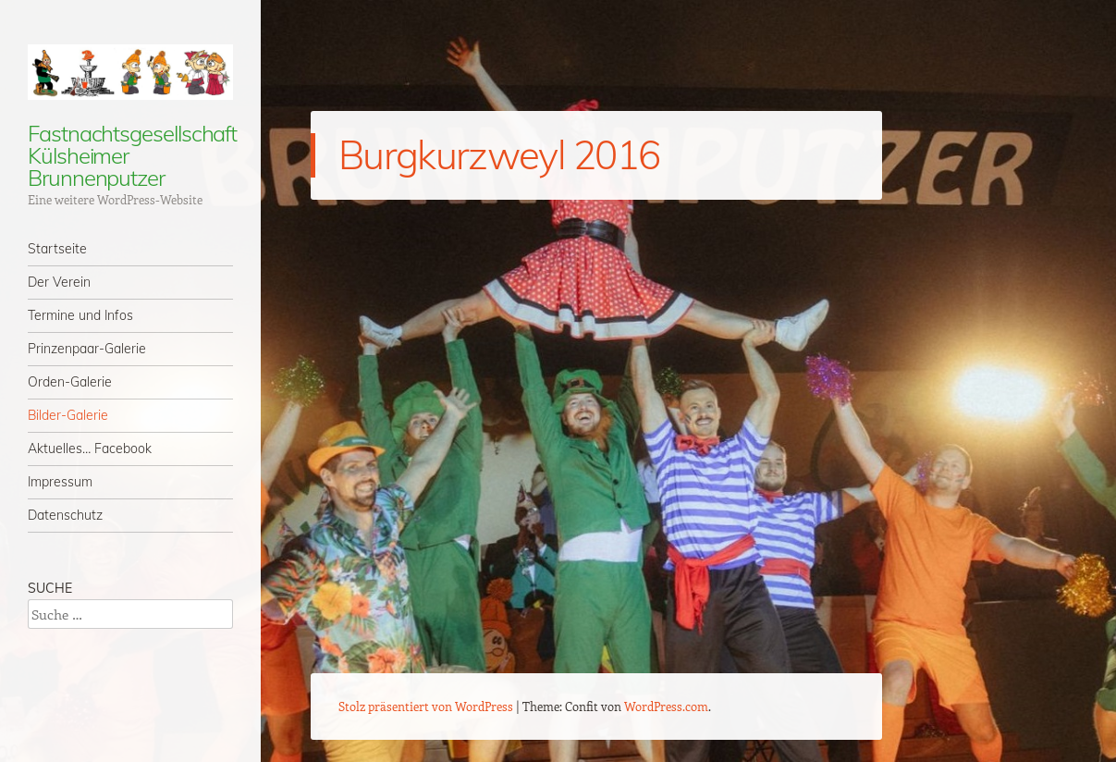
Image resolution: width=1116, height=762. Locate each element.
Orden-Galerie (70, 382)
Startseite (57, 248)
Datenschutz (65, 515)
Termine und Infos (80, 315)
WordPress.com (666, 706)
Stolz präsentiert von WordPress (425, 706)
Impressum (60, 481)
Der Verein (59, 282)
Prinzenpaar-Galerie (87, 348)
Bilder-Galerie (68, 415)
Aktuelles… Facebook (90, 448)
